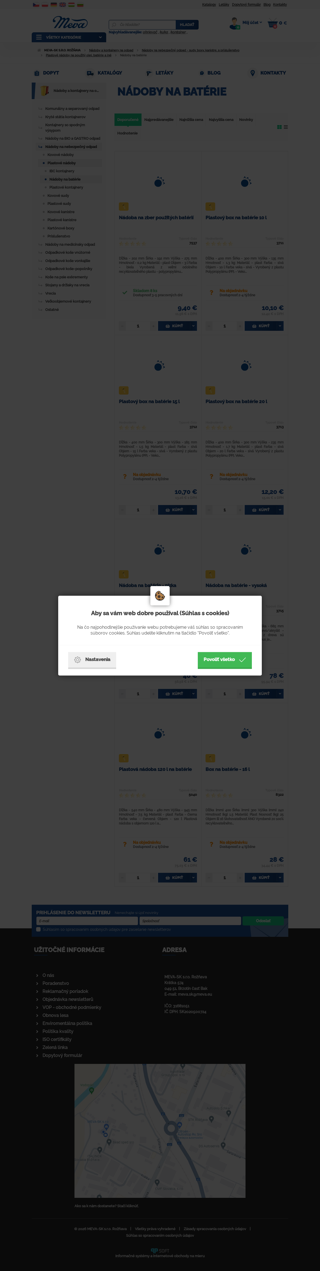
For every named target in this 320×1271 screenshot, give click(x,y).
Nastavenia (92, 659)
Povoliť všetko (225, 659)
